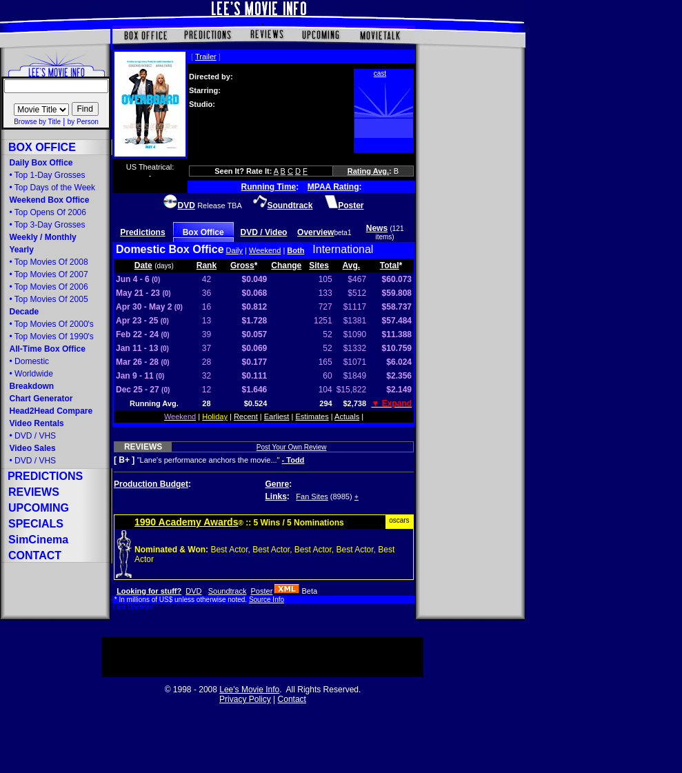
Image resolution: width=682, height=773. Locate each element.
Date (143, 265)
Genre (277, 484)
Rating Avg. (368, 171)
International (342, 249)
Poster (262, 591)
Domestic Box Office (169, 249)
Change (286, 265)
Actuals (346, 416)
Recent (246, 416)
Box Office (203, 232)
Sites (319, 265)
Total (389, 265)
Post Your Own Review (292, 447)
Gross (242, 265)
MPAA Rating (333, 187)
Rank (207, 265)
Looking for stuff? (149, 591)
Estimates (311, 416)
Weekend (265, 250)
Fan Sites (312, 496)
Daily (234, 250)
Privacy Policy (245, 699)
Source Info (266, 599)
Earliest (277, 416)
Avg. (352, 265)
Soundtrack (227, 591)
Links (276, 496)
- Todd (293, 460)
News (377, 228)
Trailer (206, 56)
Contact (292, 699)
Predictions (142, 232)
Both (295, 250)
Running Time (269, 187)
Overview (315, 232)
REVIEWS (143, 447)
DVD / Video (264, 232)
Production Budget (151, 484)
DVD (193, 591)
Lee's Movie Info (249, 689)
